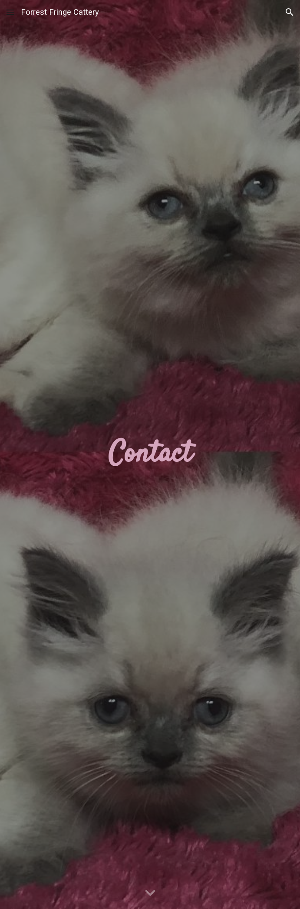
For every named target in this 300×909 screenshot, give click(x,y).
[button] (10, 12)
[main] (150, 454)
